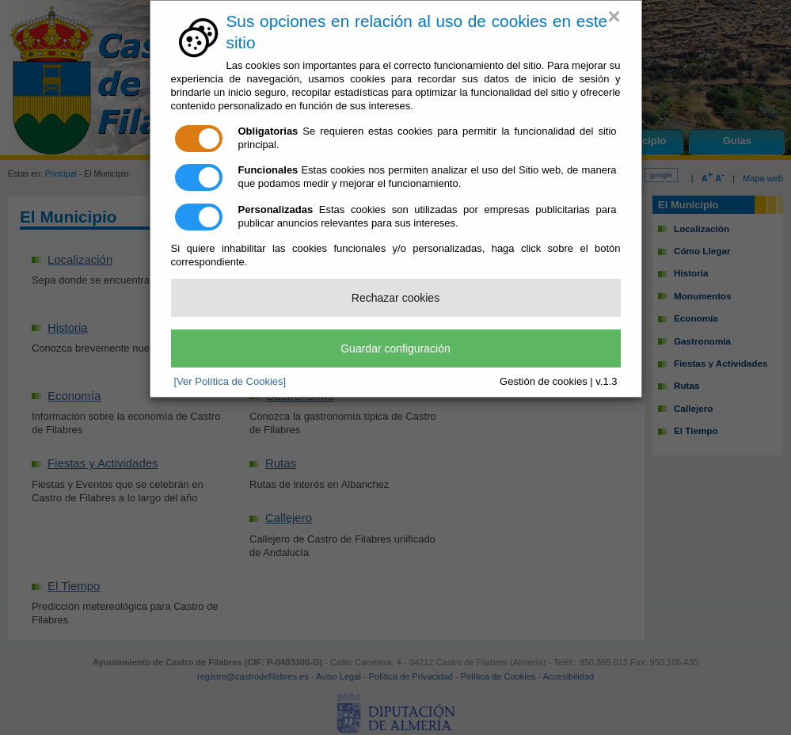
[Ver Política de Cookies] (230, 381)
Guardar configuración (395, 348)
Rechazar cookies (395, 297)
